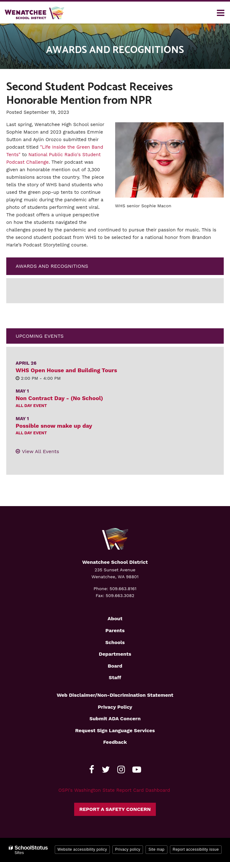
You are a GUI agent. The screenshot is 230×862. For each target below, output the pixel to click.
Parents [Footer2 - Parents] (115, 630)
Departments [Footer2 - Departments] (115, 654)
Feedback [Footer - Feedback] (115, 742)
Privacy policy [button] (127, 849)
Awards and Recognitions (52, 266)
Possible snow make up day (54, 425)
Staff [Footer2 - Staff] (115, 677)
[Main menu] (220, 13)
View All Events (40, 451)
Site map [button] (156, 849)
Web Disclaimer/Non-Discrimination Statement (115, 695)
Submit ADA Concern (115, 719)
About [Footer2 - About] (115, 618)
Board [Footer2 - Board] (115, 666)
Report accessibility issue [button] (196, 849)
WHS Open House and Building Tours (66, 370)
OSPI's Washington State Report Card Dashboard (114, 790)
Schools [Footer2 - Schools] (115, 642)
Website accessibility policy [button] (82, 849)
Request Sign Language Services (115, 730)
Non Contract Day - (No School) (59, 398)
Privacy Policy (115, 707)
